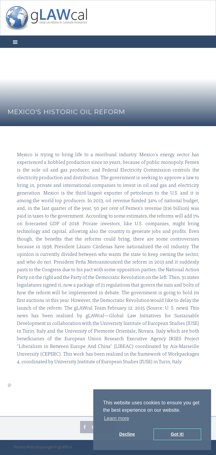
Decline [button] (127, 434)
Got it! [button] (177, 434)
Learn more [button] (116, 418)
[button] (15, 42)
